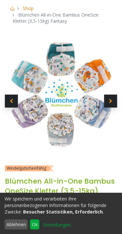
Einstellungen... (58, 225)
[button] (11, 101)
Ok (35, 224)
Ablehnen (16, 224)
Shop (28, 8)
